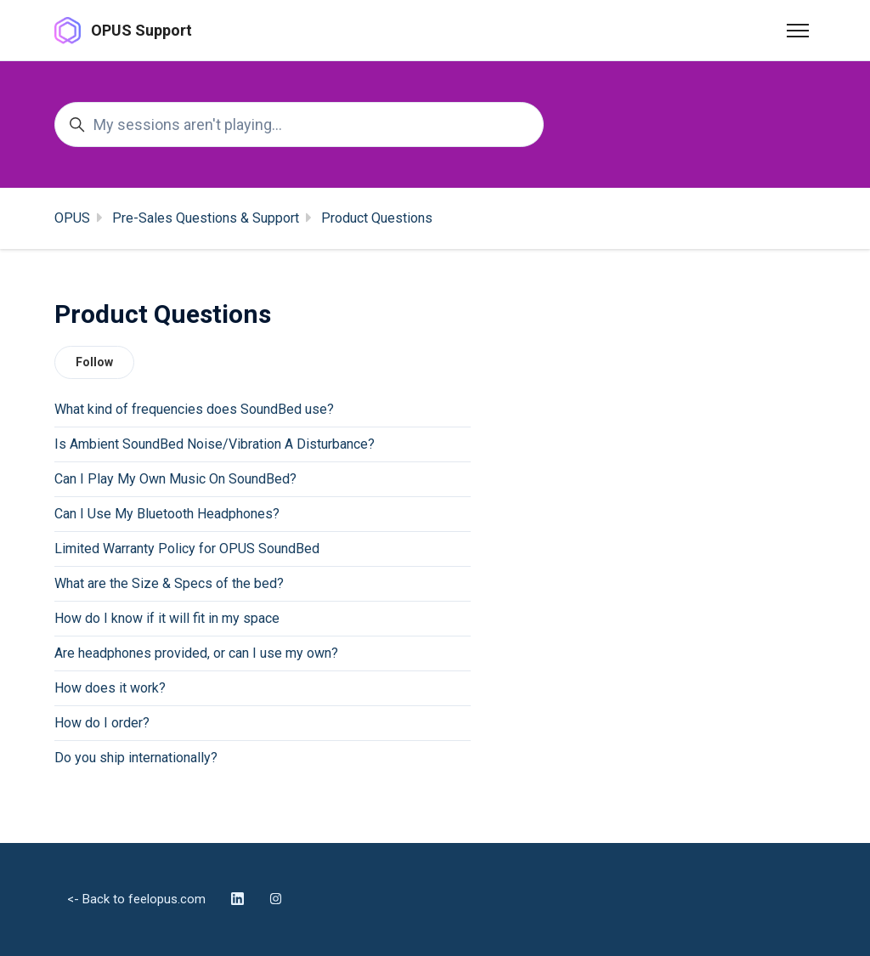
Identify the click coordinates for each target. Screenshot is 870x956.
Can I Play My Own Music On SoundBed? (175, 479)
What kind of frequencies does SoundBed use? (194, 409)
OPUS (72, 218)
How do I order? (102, 723)
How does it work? (110, 688)
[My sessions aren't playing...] (299, 124)
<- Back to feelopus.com (136, 899)
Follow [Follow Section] (94, 362)
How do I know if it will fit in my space (167, 618)
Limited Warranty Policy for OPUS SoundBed (186, 548)
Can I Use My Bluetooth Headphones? (167, 514)
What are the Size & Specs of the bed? (169, 583)
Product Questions (376, 218)
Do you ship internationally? (136, 758)
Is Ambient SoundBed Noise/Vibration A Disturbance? (214, 444)
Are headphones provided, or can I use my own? (196, 653)
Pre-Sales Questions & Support (205, 218)
